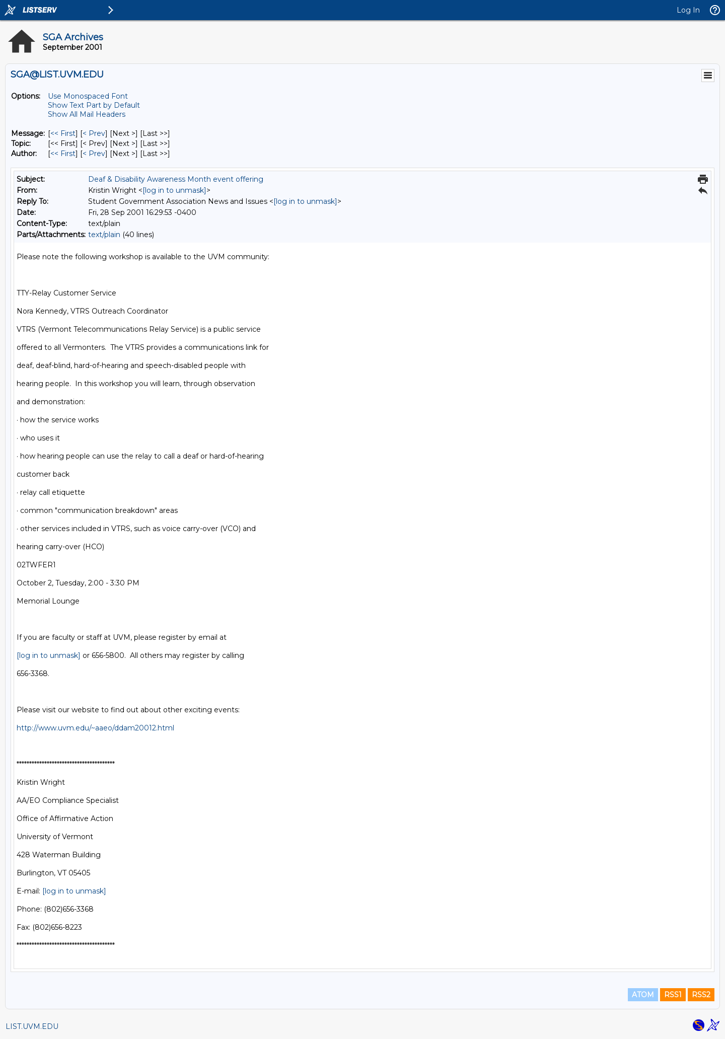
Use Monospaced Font (88, 96)
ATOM (643, 994)
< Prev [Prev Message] (94, 133)
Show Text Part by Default (94, 105)
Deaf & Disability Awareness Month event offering (175, 179)
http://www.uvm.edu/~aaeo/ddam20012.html (95, 727)
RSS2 (701, 994)
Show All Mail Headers (86, 114)
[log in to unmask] (174, 190)
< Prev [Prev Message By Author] (94, 153)
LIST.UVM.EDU (32, 1026)
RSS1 (673, 994)
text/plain (104, 234)
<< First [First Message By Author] (63, 153)
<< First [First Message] (63, 133)
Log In (688, 10)
